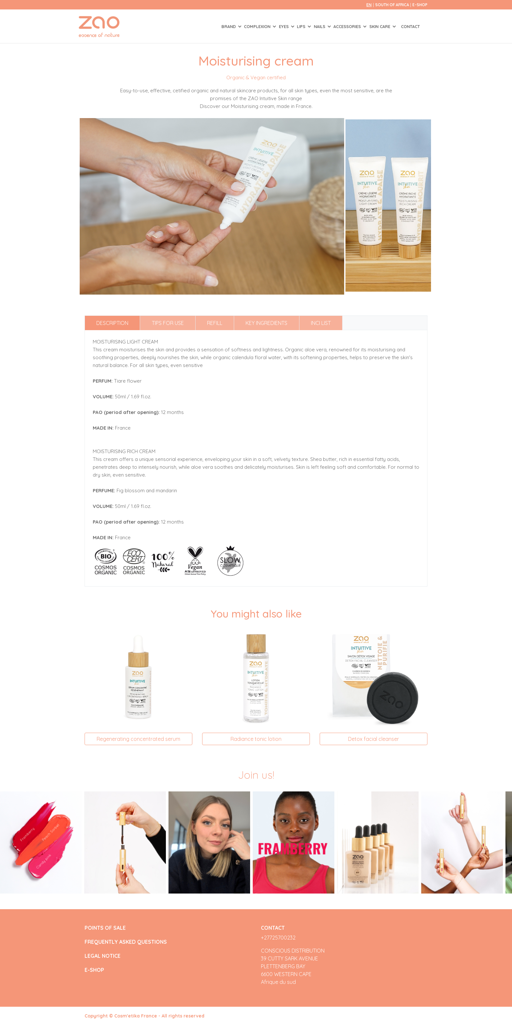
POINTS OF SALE (105, 928)
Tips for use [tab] (168, 323)
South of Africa (392, 4)
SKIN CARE (380, 26)
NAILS (320, 26)
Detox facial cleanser (373, 739)
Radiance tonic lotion (256, 739)
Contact (410, 26)
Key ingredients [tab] (266, 323)
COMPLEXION (258, 26)
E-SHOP (419, 4)
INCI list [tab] (321, 323)
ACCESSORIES (347, 26)
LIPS (302, 26)
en (369, 4)
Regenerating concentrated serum (138, 739)
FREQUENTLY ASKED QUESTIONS (126, 942)
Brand (229, 26)
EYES (284, 26)
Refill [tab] (214, 323)
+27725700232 (278, 937)
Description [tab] (112, 323)
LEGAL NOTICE (102, 956)
